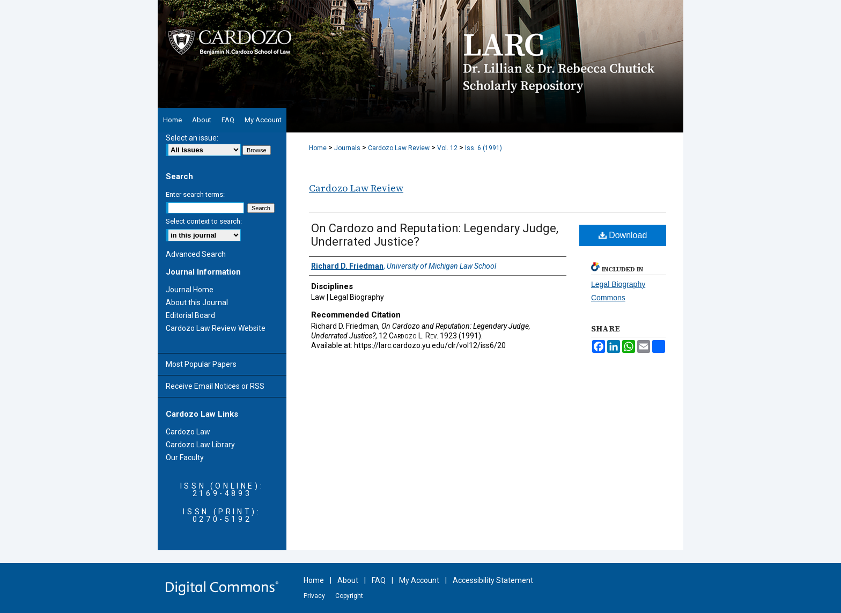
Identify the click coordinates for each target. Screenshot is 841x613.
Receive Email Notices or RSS (215, 386)
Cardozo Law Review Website (215, 328)
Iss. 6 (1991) (483, 148)
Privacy (314, 596)
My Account (419, 580)
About (347, 580)
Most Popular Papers (201, 364)
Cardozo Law (188, 431)
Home (318, 148)
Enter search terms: (195, 194)
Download (623, 235)
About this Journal (197, 302)
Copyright (349, 596)
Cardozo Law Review (399, 148)
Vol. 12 (447, 148)
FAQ (379, 580)
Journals (347, 148)
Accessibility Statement (493, 580)
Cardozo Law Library (200, 444)
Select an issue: (192, 138)
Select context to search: (204, 221)
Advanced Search (196, 254)
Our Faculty (185, 457)
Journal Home (189, 289)
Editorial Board (190, 315)
